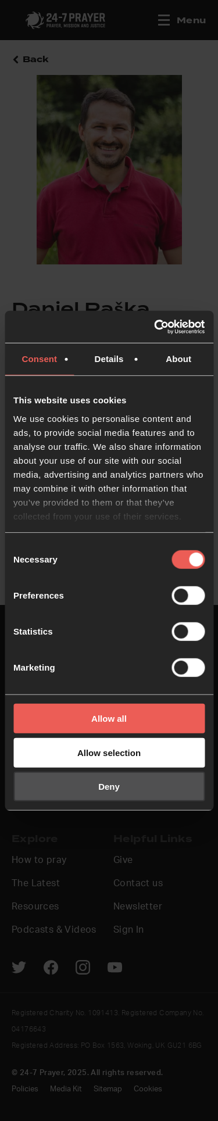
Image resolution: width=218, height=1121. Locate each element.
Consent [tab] (39, 359)
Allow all (109, 719)
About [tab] (178, 359)
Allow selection (109, 752)
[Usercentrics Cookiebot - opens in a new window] (155, 326)
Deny (109, 786)
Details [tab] (109, 359)
